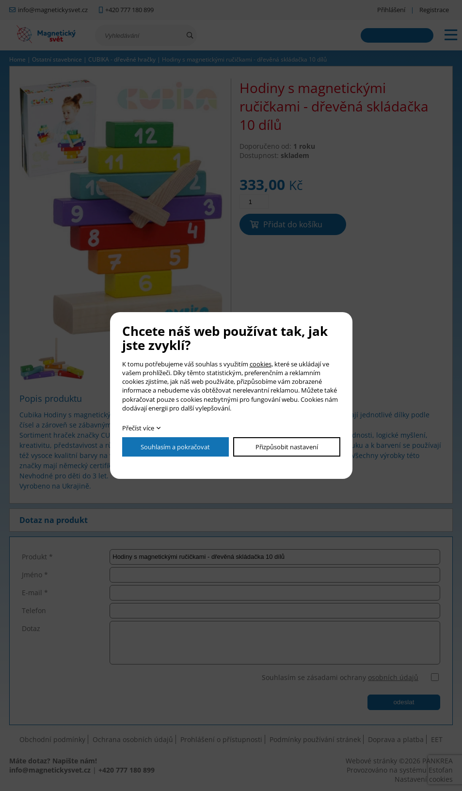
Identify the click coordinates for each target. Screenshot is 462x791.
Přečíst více (138, 428)
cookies (260, 364)
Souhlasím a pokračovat (175, 447)
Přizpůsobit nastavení (286, 447)
